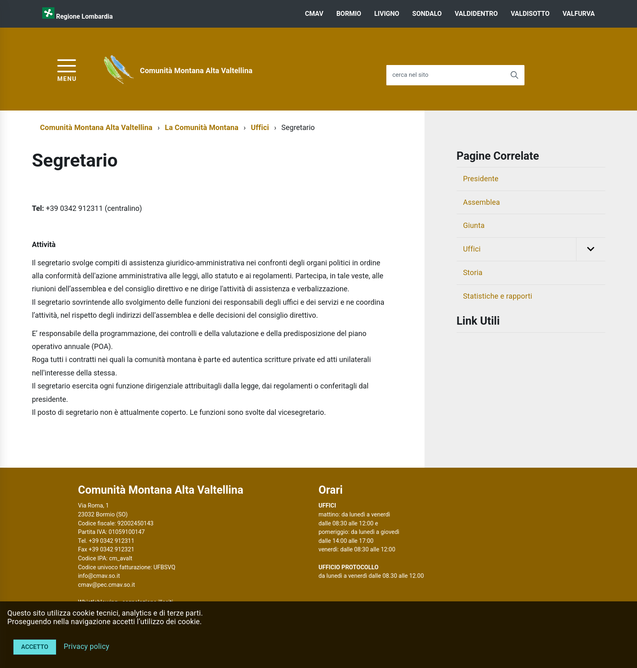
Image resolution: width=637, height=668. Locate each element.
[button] (590, 249)
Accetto (34, 647)
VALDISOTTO (530, 13)
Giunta (474, 225)
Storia (473, 272)
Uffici (260, 127)
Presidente (480, 178)
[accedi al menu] (67, 69)
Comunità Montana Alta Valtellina (196, 70)
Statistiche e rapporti (497, 296)
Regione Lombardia (84, 16)
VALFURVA (579, 13)
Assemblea (481, 202)
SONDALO (427, 13)
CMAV (314, 13)
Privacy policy (86, 646)
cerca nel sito (410, 75)
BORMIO (348, 13)
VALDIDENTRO (476, 13)
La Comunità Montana (201, 127)
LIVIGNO (386, 13)
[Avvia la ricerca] (514, 75)
